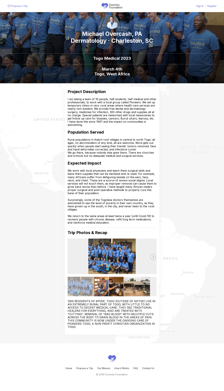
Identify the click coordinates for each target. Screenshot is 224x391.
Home (69, 368)
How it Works (121, 368)
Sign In (200, 6)
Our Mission (103, 368)
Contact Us (148, 368)
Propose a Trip (84, 368)
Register (212, 6)
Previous (70, 256)
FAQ (135, 368)
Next (152, 256)
